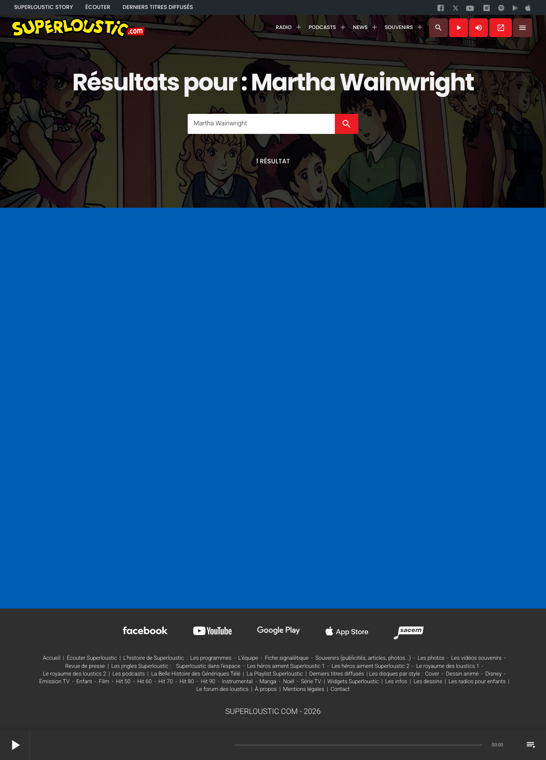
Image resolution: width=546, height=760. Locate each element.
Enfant (84, 682)
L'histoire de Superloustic (153, 658)
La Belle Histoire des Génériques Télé (195, 674)
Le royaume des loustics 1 (447, 666)
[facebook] (441, 10)
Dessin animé (462, 674)
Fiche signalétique (287, 658)
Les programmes (211, 658)
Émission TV (54, 682)
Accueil (51, 658)
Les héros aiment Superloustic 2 (370, 666)
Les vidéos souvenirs (476, 658)
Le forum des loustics (222, 689)
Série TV (311, 682)
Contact (340, 689)
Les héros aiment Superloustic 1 (286, 666)
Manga (267, 682)
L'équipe (248, 658)
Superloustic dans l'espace (208, 666)
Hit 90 (208, 682)
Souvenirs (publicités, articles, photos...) (363, 658)
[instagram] (486, 9)
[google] (516, 10)
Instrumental (237, 682)
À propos (266, 689)
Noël (288, 682)
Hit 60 (144, 682)
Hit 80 (187, 682)
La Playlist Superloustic (275, 674)
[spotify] (501, 10)
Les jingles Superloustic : (141, 666)
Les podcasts (129, 674)
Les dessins (427, 682)
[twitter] (456, 9)
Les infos (396, 682)
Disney (493, 674)
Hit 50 (123, 682)
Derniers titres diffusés (336, 674)
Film (104, 682)
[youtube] (470, 10)
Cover (432, 674)
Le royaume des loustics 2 (74, 674)
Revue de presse (85, 666)
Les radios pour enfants (476, 682)
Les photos (431, 658)
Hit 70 (165, 682)
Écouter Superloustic (92, 658)
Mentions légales (303, 689)
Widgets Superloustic (353, 682)
